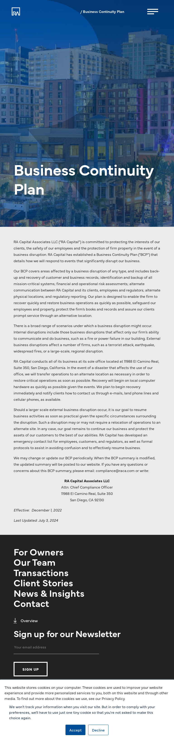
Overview (26, 621)
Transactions (41, 572)
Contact (31, 602)
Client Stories (43, 582)
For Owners (39, 551)
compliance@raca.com (115, 470)
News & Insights (49, 592)
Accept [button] (75, 729)
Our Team (35, 561)
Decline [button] (98, 729)
